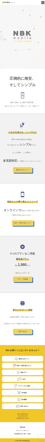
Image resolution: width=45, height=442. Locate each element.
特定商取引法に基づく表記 (22, 434)
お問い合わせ (22, 332)
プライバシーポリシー (22, 430)
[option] (22, 37)
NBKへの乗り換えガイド (22, 224)
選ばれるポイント (22, 171)
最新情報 (22, 427)
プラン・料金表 (22, 280)
